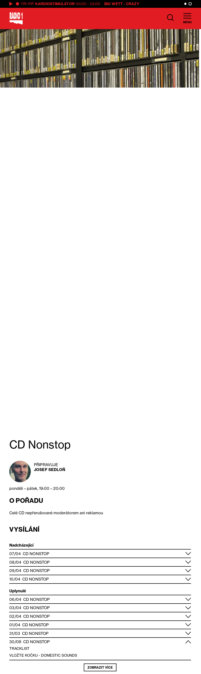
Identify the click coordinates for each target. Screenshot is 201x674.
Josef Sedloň (49, 469)
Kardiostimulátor (55, 3)
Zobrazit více (100, 667)
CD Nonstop (36, 553)
